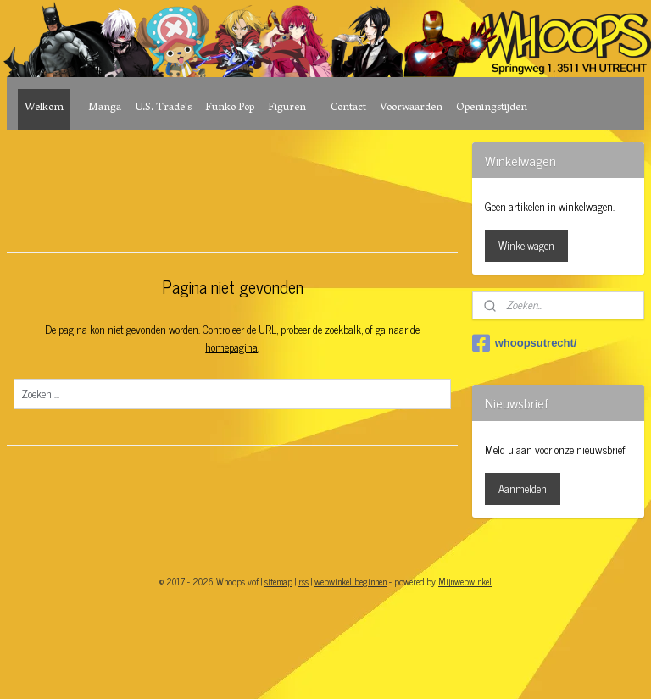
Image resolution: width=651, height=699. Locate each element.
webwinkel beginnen (350, 581)
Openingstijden (491, 108)
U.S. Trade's (163, 108)
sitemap (278, 581)
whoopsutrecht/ (524, 343)
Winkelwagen (526, 245)
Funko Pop (229, 108)
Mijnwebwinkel (465, 581)
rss (303, 581)
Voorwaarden (411, 108)
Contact (348, 108)
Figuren (287, 108)
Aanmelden (522, 488)
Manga (104, 108)
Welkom (44, 108)
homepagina (231, 347)
